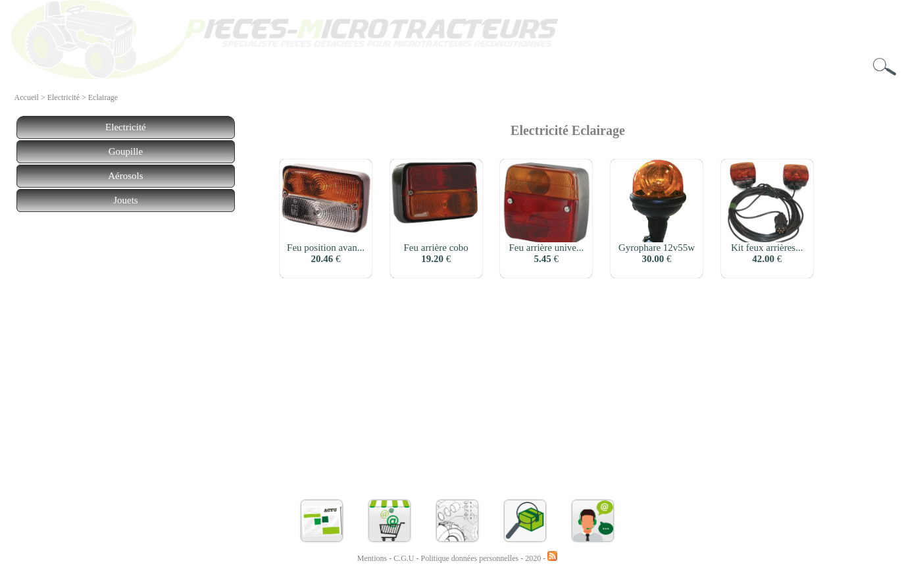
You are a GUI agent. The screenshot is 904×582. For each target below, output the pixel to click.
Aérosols (125, 176)
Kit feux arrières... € (767, 253)
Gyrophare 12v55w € (656, 253)
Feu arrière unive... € (546, 253)
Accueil (26, 97)
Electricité (63, 97)
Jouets (125, 200)
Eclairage (103, 97)
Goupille (126, 151)
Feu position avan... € (325, 253)
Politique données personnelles (471, 558)
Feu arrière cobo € (436, 253)
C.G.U (404, 558)
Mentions (372, 558)
